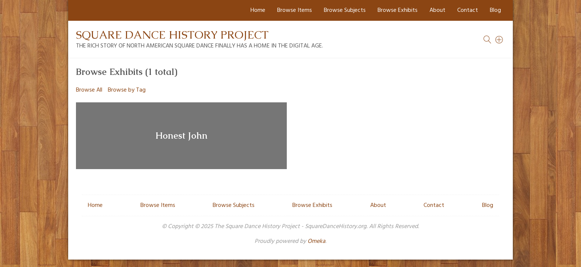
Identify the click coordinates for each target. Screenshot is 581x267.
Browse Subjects (345, 10)
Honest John (181, 135)
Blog (495, 10)
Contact (467, 10)
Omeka (316, 241)
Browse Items (294, 10)
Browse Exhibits (398, 10)
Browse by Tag (127, 90)
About (437, 10)
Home (257, 10)
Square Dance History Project (172, 34)
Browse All (89, 90)
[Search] (499, 40)
